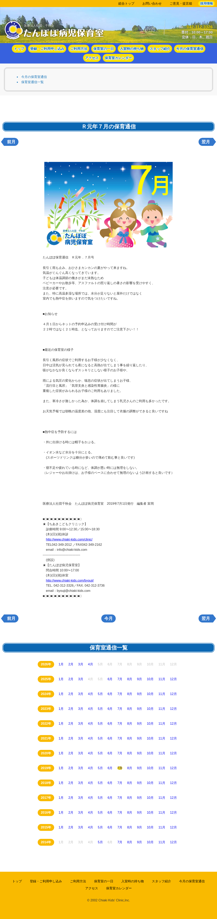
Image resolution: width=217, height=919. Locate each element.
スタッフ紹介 (160, 49)
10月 (150, 679)
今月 (108, 618)
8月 (129, 679)
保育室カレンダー (118, 58)
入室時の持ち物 (132, 49)
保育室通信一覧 (32, 82)
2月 (70, 664)
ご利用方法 (78, 49)
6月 (110, 679)
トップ (19, 49)
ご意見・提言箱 (181, 3)
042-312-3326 (200, 26)
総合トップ (126, 3)
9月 (139, 679)
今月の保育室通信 (189, 49)
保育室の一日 (103, 49)
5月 (100, 694)
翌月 (206, 141)
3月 (80, 664)
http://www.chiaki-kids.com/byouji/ (70, 580)
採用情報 (206, 3)
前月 (11, 141)
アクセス (92, 58)
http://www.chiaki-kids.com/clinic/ (69, 539)
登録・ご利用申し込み (47, 49)
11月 (161, 679)
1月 (61, 664)
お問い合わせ (152, 3)
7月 (119, 679)
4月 (90, 664)
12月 (173, 679)
